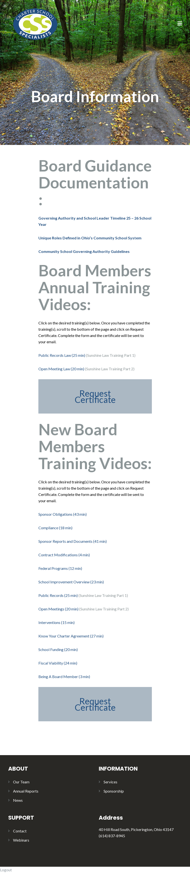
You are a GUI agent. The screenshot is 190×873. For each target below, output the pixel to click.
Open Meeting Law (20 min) (61, 368)
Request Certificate (95, 396)
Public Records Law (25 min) (61, 355)
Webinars (21, 840)
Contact (20, 831)
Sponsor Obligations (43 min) (62, 514)
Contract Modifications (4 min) (64, 554)
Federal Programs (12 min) (60, 568)
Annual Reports (25, 791)
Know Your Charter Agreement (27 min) (71, 636)
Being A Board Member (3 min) (64, 676)
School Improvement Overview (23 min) (71, 582)
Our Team (21, 782)
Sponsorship (114, 791)
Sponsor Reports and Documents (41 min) (72, 541)
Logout (6, 869)
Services (110, 782)
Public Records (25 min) (58, 595)
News (18, 800)
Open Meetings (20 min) (58, 609)
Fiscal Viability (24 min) (57, 663)
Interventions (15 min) (56, 622)
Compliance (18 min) (55, 527)
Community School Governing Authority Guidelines (84, 251)
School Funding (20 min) (58, 649)
